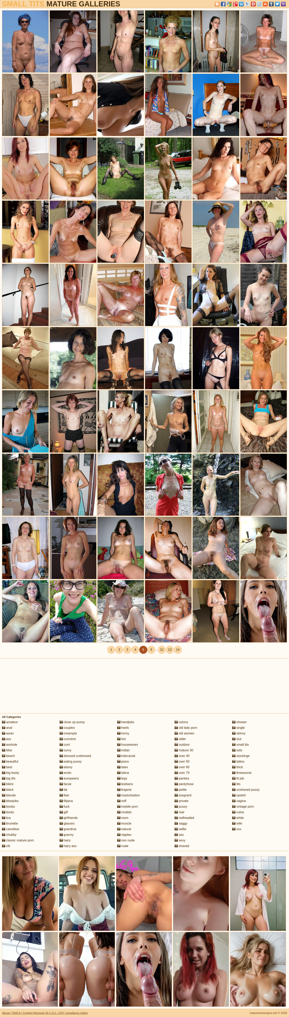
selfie (180, 829)
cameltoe (10, 829)
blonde (9, 795)
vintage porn (243, 806)
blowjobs (10, 801)
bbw (7, 750)
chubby (9, 834)
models (124, 812)
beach (8, 756)
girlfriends (69, 818)
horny (123, 733)
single (238, 727)
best (7, 767)
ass (6, 739)
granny (66, 834)
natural (124, 829)
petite (181, 789)
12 (162, 649)
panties (182, 778)
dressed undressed (75, 756)
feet (64, 795)
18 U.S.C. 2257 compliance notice (66, 1013)
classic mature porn (18, 840)
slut (236, 739)
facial (65, 784)
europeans (69, 778)
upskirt (239, 795)
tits (236, 784)
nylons (181, 722)
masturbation (128, 795)
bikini (7, 784)
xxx (236, 829)
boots (8, 812)
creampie (68, 733)
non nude (126, 840)
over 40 (182, 756)
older (180, 739)
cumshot (68, 739)
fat (63, 789)
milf (121, 801)
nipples (124, 834)
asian (8, 733)
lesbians (125, 784)
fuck (65, 806)
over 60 (182, 767)
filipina (66, 801)
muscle (124, 823)
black (8, 789)
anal (7, 727)
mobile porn (127, 806)
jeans (123, 761)
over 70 (182, 772)
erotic (66, 772)
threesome (241, 772)
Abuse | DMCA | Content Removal (23, 1013)
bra (6, 818)
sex (179, 834)
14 (178, 649)
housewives (127, 744)
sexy (180, 840)
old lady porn (186, 727)
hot (121, 739)
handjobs (125, 722)
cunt (65, 744)
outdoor (182, 744)
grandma (68, 829)
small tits (240, 744)
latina (123, 772)
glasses (67, 823)
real (179, 812)
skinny (238, 733)
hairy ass (68, 846)
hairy (65, 840)
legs (122, 778)
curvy (65, 750)
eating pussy (71, 761)
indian (123, 750)
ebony (66, 767)
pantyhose (184, 784)
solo (237, 750)
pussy (181, 806)
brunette (10, 823)
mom (122, 818)
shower (239, 722)
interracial (126, 756)
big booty (10, 772)
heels (123, 727)
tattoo (238, 761)
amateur (10, 722)
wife (237, 823)
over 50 (182, 761)
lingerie (124, 789)
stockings (241, 756)
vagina (239, 801)
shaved (182, 846)
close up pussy (72, 722)
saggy (181, 823)
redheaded (184, 818)
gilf (64, 812)
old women (184, 733)
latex (122, 767)
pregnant (183, 795)
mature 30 (184, 750)
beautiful (10, 761)
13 (170, 649)
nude (122, 846)
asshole (9, 744)
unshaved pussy (245, 789)
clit (6, 846)
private (181, 801)
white (238, 818)
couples (67, 727)
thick (237, 767)
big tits (8, 778)
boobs (8, 806)
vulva (238, 812)
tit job (238, 778)
